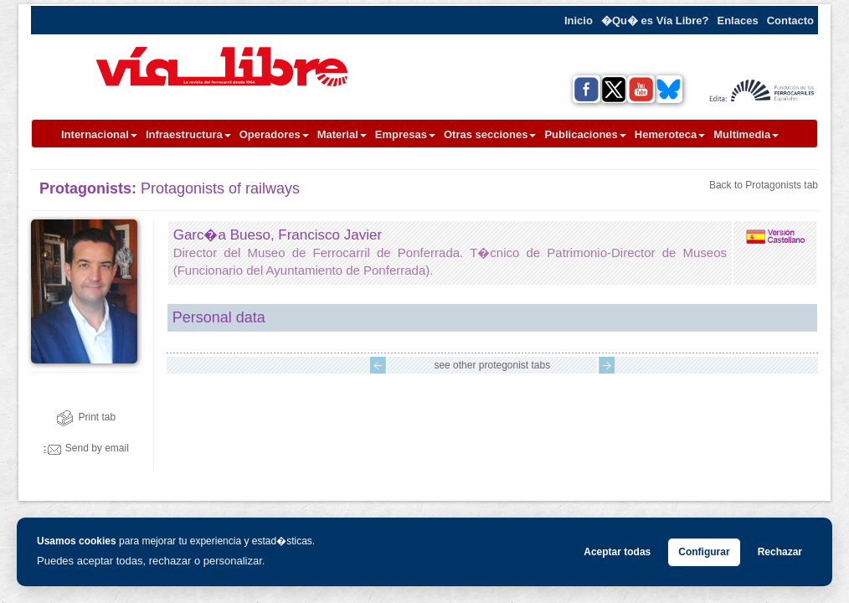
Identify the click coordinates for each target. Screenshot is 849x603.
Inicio (578, 20)
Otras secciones (490, 134)
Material (342, 134)
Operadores (274, 134)
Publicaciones (584, 134)
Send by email (86, 448)
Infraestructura (188, 134)
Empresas (405, 134)
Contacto (790, 20)
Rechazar (780, 552)
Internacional (99, 134)
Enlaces (738, 20)
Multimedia (746, 134)
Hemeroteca (670, 134)
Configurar (703, 552)
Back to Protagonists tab (763, 185)
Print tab (86, 417)
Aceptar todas (617, 552)
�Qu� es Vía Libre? (655, 20)
